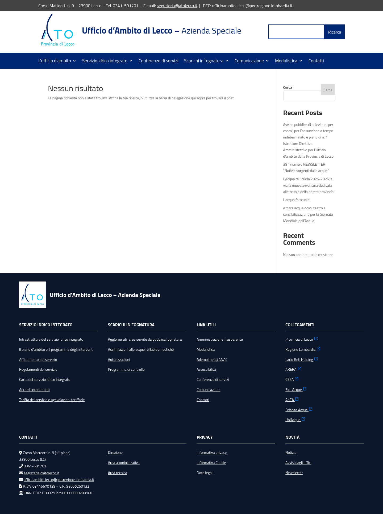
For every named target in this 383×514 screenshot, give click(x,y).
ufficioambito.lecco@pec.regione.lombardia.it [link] (59, 479)
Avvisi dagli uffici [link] (298, 462)
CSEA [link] (292, 379)
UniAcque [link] (295, 419)
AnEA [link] (292, 399)
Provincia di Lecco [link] (301, 339)
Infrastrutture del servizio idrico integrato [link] (51, 339)
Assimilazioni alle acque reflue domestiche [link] (141, 349)
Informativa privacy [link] (212, 452)
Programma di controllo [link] (126, 369)
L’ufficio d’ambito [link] (54, 61)
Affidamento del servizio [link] (38, 359)
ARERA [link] (293, 369)
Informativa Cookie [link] (211, 462)
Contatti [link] (316, 61)
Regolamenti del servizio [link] (38, 369)
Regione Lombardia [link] (302, 349)
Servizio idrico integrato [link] (104, 61)
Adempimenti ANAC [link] (212, 359)
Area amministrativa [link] (124, 462)
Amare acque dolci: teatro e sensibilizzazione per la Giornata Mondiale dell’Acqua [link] (308, 214)
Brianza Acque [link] (299, 410)
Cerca (287, 87)
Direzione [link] (115, 452)
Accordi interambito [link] (34, 389)
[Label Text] (296, 32)
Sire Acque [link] (296, 389)
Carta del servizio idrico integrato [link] (44, 379)
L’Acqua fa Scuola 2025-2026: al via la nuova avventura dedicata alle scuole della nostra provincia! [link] (309, 185)
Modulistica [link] (286, 61)
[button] (334, 32)
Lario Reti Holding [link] (301, 359)
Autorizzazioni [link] (119, 359)
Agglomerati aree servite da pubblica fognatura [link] (145, 339)
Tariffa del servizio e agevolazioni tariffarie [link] (52, 399)
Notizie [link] (290, 452)
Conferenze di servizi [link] (158, 61)
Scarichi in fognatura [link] (203, 61)
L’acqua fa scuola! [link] (296, 199)
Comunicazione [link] (249, 61)
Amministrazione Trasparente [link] (220, 339)
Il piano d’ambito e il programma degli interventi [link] (56, 349)
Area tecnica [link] (117, 472)
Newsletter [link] (294, 472)
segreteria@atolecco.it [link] (177, 5)
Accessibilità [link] (206, 369)
